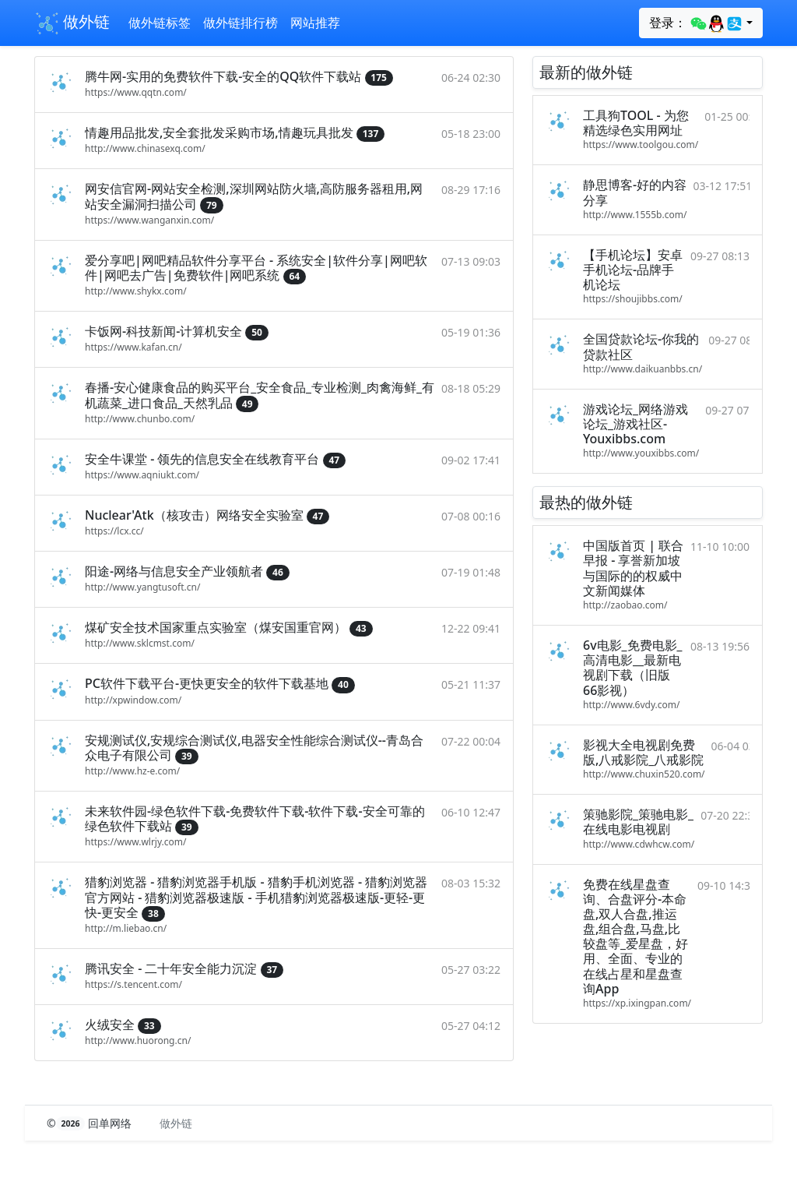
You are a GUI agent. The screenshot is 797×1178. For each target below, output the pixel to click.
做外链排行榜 (240, 22)
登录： (696, 23)
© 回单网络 (91, 1123)
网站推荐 (315, 22)
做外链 (72, 23)
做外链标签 (159, 22)
